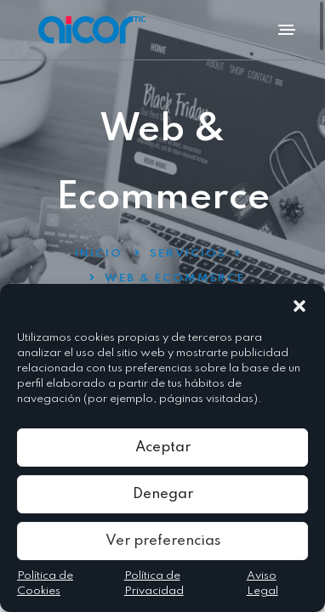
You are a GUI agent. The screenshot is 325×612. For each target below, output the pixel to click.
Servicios (188, 253)
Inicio (99, 253)
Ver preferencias (162, 541)
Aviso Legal (262, 583)
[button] (299, 305)
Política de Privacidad (154, 583)
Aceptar (163, 447)
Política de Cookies (45, 583)
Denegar (163, 494)
